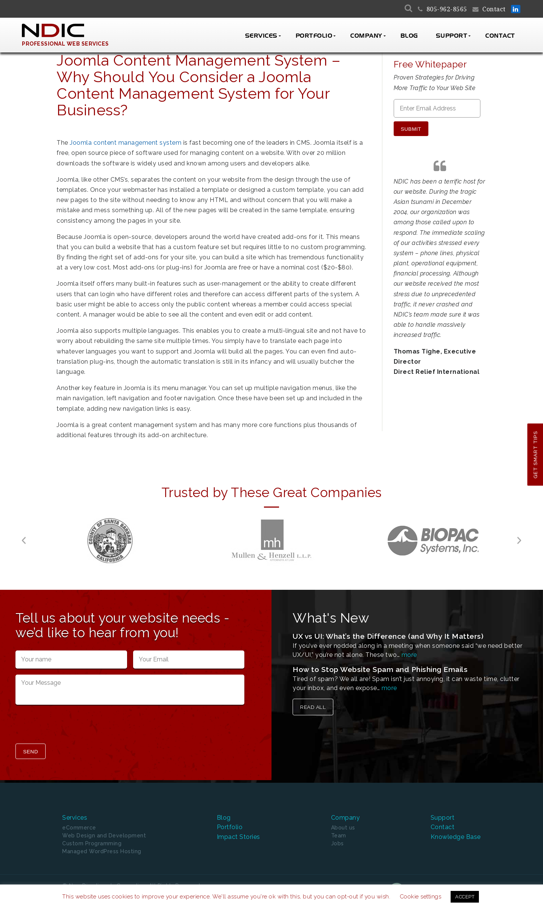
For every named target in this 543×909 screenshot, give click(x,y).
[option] (110, 540)
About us (343, 828)
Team (338, 835)
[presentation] (72, 725)
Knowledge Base (456, 836)
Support (452, 36)
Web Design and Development (104, 835)
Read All (313, 707)
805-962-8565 (446, 9)
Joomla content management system (125, 142)
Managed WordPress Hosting (101, 851)
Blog (409, 36)
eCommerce (79, 828)
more (409, 654)
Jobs (337, 843)
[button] (23, 540)
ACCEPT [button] (464, 897)
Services (261, 36)
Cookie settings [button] (421, 896)
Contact (494, 9)
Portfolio (314, 36)
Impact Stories (238, 836)
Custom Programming (91, 843)
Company (366, 36)
